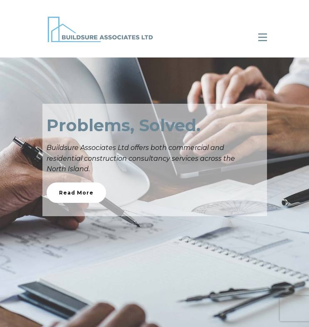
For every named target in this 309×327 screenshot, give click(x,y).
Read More (76, 193)
